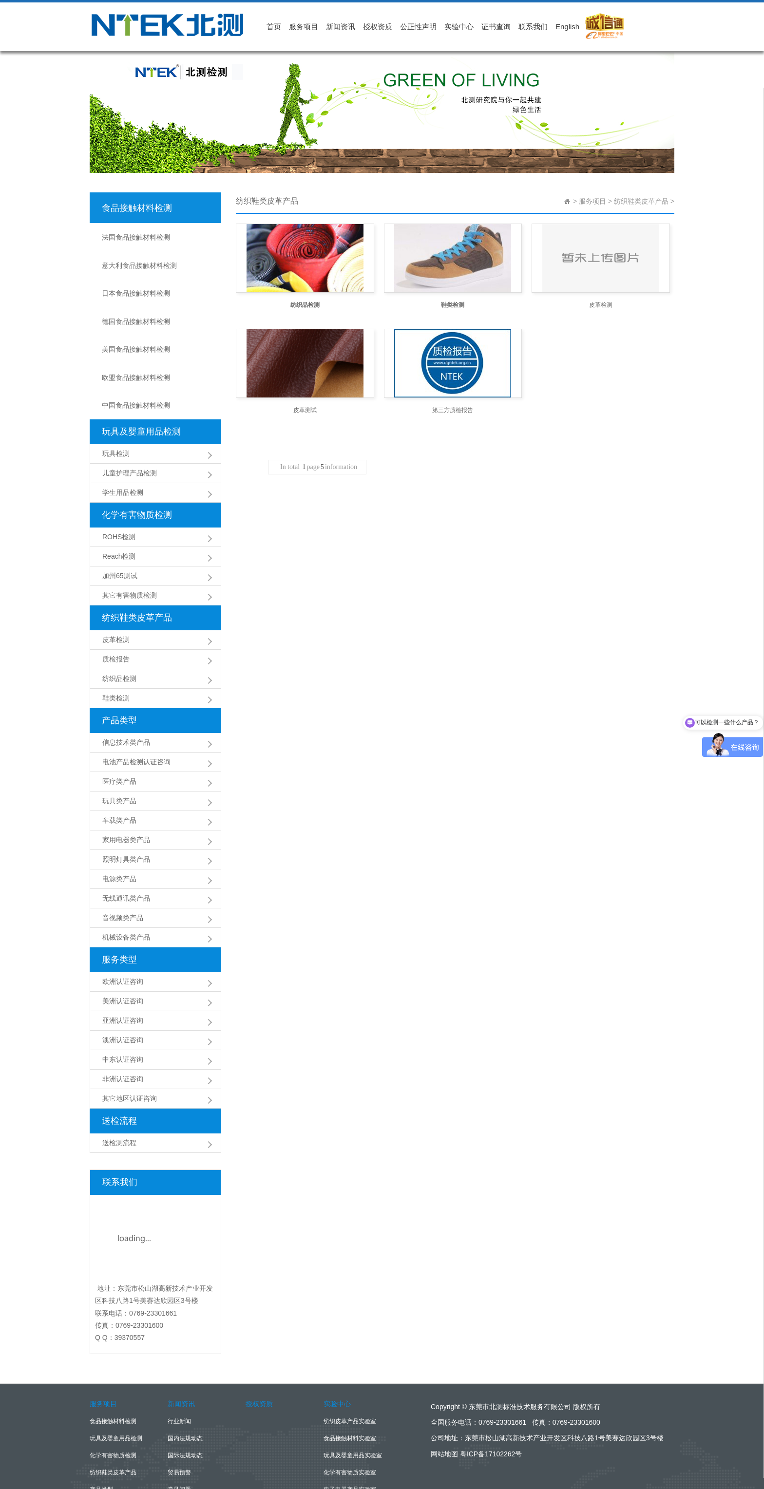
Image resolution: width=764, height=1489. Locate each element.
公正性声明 (418, 26)
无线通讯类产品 (126, 832)
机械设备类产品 (126, 871)
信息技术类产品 (126, 676)
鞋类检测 (116, 632)
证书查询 (496, 26)
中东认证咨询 (122, 994)
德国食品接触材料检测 (136, 285)
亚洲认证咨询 (122, 955)
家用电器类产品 (126, 774)
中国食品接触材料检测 (136, 343)
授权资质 (377, 26)
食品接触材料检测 (137, 204)
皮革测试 (305, 410)
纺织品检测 (119, 613)
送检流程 (119, 1055)
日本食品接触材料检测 (136, 265)
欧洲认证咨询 (122, 916)
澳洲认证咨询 (122, 974)
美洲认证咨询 (122, 935)
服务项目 (303, 26)
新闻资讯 (340, 26)
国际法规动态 (185, 1389)
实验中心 (459, 26)
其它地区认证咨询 (129, 1033)
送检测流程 (119, 1077)
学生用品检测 (122, 427)
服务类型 (119, 894)
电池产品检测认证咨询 (136, 696)
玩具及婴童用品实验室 (353, 1389)
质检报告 (116, 593)
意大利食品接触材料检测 (139, 246)
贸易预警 (179, 1406)
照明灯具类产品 (126, 793)
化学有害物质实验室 (350, 1406)
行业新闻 (179, 1355)
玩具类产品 (119, 735)
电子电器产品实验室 (350, 1423)
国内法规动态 (185, 1372)
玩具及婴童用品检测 (141, 366)
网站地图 (444, 1388)
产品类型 (119, 655)
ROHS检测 (118, 471)
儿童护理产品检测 (129, 407)
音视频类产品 (122, 852)
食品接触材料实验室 (350, 1372)
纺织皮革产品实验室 (350, 1355)
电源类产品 (119, 813)
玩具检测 (116, 388)
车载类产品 (119, 754)
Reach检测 (118, 490)
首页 (274, 26)
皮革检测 (116, 574)
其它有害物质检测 (129, 529)
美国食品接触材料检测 (136, 304)
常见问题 (179, 1423)
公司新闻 (179, 1440)
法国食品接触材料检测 (136, 226)
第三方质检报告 (452, 410)
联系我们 (533, 26)
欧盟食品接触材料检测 (136, 324)
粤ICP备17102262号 (491, 1388)
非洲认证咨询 (122, 1013)
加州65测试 (119, 510)
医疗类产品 (119, 715)
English (567, 26)
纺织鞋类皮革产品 (137, 552)
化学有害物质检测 (137, 449)
